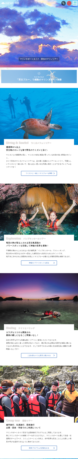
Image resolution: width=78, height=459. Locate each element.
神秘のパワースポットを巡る (39, 263)
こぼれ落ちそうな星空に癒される (39, 355)
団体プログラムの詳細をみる (39, 448)
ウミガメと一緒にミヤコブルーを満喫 (39, 173)
